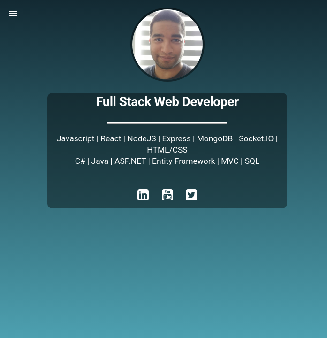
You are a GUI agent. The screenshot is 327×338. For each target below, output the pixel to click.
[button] (13, 13)
